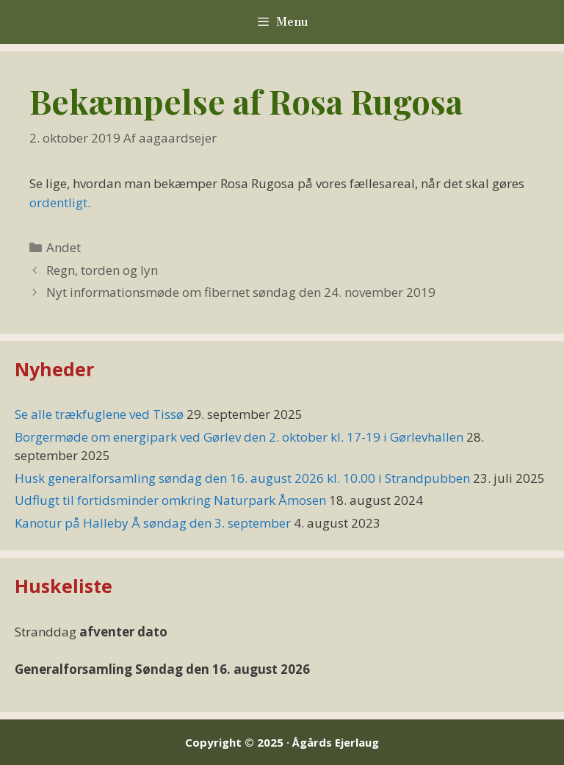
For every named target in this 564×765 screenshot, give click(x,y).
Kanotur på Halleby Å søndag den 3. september (153, 522)
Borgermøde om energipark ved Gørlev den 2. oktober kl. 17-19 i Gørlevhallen (239, 436)
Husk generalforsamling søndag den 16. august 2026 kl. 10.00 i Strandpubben (242, 478)
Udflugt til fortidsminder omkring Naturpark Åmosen (170, 500)
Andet (63, 247)
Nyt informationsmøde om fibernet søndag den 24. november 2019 (240, 292)
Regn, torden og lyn (102, 270)
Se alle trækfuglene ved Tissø (99, 414)
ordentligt (58, 202)
